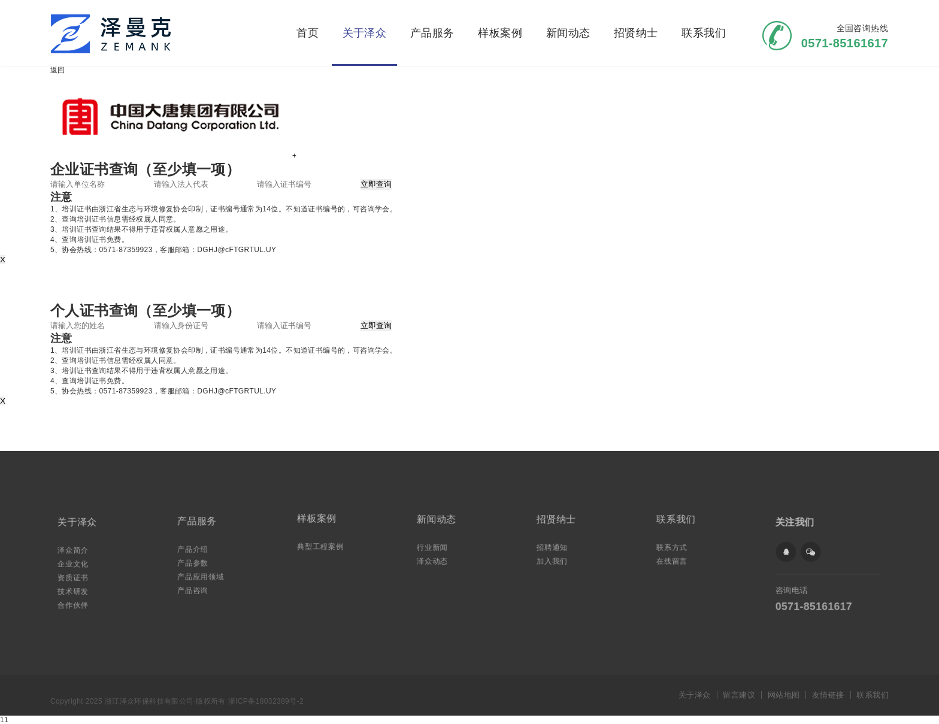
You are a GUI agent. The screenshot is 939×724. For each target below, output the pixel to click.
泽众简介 (75, 551)
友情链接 (828, 695)
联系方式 (674, 546)
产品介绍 (195, 549)
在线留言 (674, 560)
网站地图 (784, 695)
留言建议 (739, 695)
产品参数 (195, 562)
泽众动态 (434, 560)
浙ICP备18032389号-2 (266, 701)
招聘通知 (554, 546)
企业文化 (75, 564)
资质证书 (75, 576)
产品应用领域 (203, 575)
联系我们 (703, 33)
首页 (307, 33)
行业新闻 (434, 546)
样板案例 (500, 33)
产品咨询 (195, 588)
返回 (57, 70)
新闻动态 (568, 33)
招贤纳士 (636, 33)
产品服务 (432, 33)
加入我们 (554, 560)
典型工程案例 (322, 545)
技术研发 (75, 589)
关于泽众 (365, 33)
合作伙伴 (75, 602)
